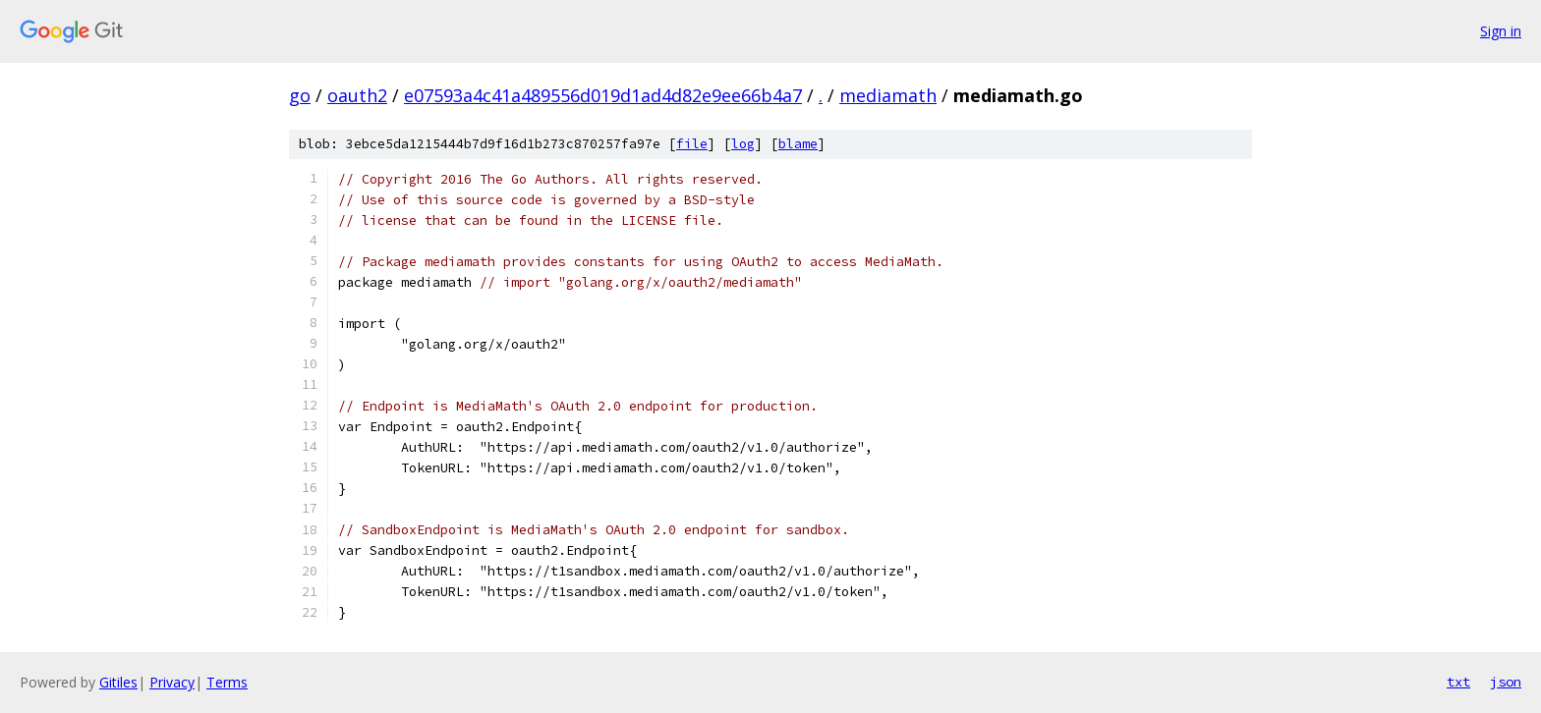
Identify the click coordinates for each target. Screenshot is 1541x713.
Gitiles (118, 682)
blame (798, 144)
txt (1458, 681)
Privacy (172, 682)
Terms (227, 682)
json (1505, 681)
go (300, 95)
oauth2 (357, 95)
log (743, 144)
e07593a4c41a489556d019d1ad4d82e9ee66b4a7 (603, 95)
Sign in (1500, 31)
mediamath (888, 95)
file (692, 144)
